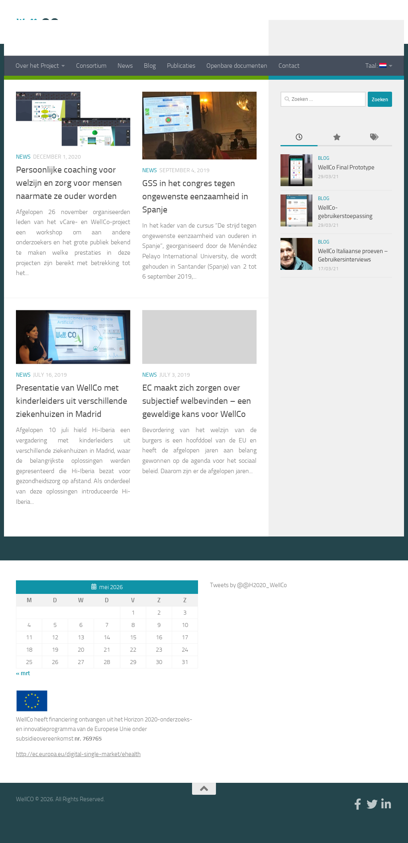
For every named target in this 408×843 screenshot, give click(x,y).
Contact (289, 65)
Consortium (91, 65)
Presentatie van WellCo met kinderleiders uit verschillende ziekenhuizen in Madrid (71, 421)
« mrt (23, 693)
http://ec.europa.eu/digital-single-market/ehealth (78, 774)
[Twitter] (374, 87)
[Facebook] (362, 87)
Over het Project (37, 65)
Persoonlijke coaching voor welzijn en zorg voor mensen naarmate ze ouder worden (69, 203)
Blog (150, 65)
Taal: (375, 65)
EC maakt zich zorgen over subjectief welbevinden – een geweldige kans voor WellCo (196, 421)
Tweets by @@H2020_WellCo (248, 605)
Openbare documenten (236, 65)
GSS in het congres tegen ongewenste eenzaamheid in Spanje (195, 216)
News (125, 65)
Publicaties (181, 65)
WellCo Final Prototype (346, 187)
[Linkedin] (387, 87)
